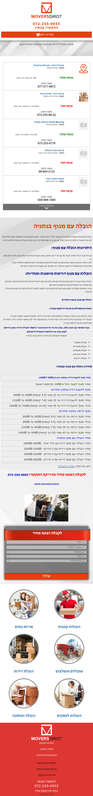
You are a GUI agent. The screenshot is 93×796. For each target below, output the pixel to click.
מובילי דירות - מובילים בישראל (49, 65)
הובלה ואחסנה (23, 716)
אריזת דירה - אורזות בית (52, 94)
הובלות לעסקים (69, 716)
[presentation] (51, 567)
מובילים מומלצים (69, 671)
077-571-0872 (46, 86)
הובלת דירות (24, 671)
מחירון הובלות (66, 466)
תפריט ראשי (46, 34)
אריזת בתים (24, 627)
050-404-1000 (46, 200)
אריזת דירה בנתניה (46, 775)
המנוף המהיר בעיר (55, 179)
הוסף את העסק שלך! (46, 791)
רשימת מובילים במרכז (46, 755)
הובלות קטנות (69, 627)
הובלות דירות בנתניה (46, 763)
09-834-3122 (47, 171)
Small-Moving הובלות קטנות (49, 122)
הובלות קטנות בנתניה (46, 769)
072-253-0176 (46, 143)
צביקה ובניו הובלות (54, 150)
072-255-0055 (46, 786)
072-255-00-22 (46, 115)
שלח (46, 576)
